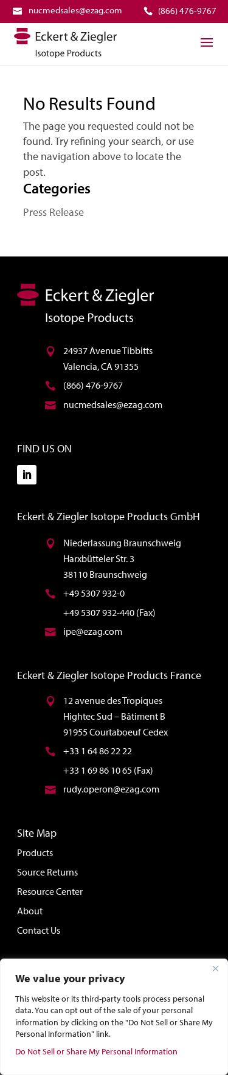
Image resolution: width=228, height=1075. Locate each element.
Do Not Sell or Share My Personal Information (96, 1051)
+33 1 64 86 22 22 (97, 751)
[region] (114, 1017)
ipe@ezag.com (92, 631)
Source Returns (47, 872)
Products (35, 852)
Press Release (53, 212)
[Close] (215, 969)
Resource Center (50, 891)
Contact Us (38, 930)
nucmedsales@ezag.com (112, 404)
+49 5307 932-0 (94, 593)
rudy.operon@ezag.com (111, 789)
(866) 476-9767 (93, 385)
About (30, 911)
